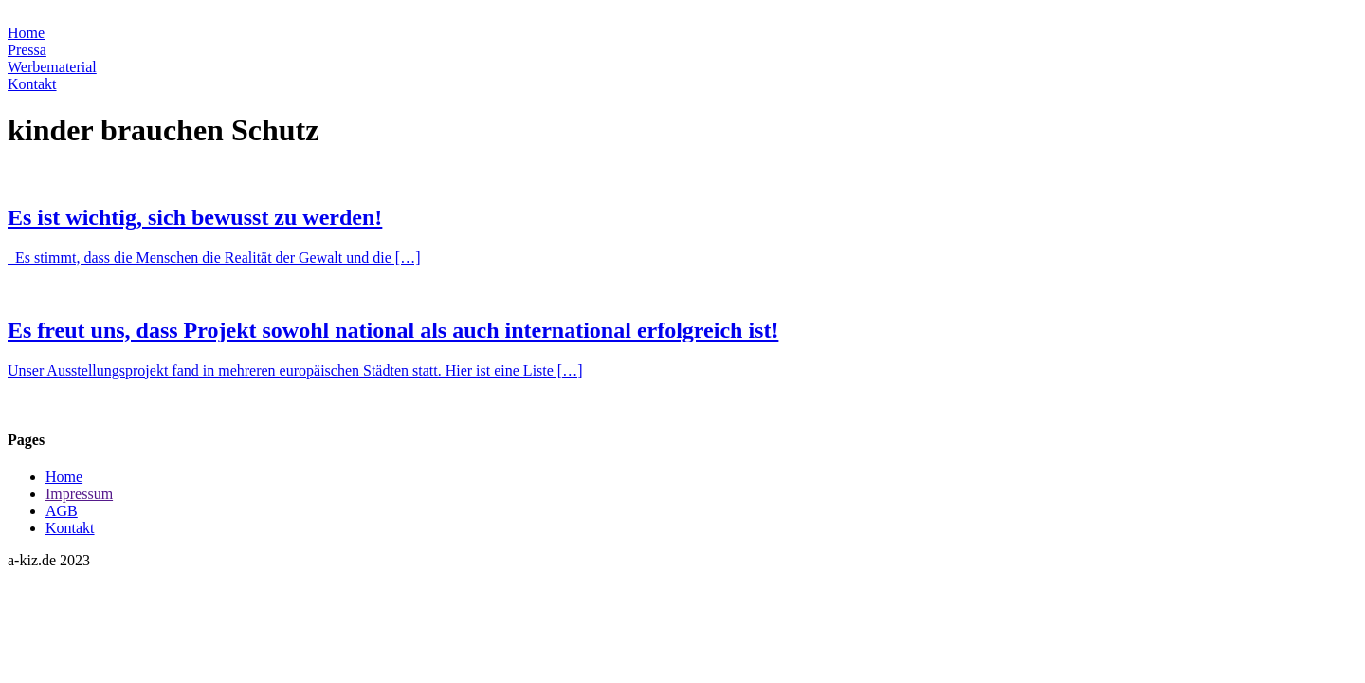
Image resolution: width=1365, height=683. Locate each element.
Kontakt (32, 84)
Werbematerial (52, 67)
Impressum (79, 494)
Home (26, 33)
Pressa (27, 50)
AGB (62, 511)
